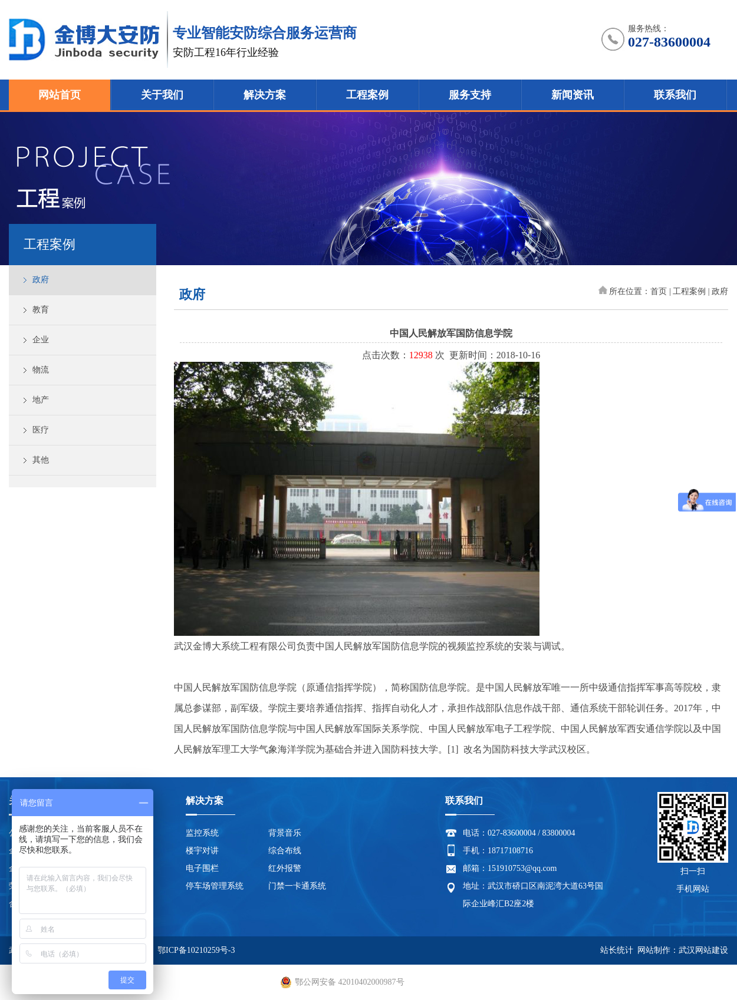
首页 (658, 291)
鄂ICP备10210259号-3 (196, 950)
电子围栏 (202, 868)
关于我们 (162, 95)
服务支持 (470, 95)
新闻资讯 (572, 95)
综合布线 (284, 850)
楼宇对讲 (202, 850)
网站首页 (59, 95)
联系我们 (675, 95)
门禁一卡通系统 (297, 886)
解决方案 (265, 95)
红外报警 (284, 868)
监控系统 (202, 833)
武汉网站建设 (703, 950)
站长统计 (616, 950)
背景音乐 (284, 833)
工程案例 (367, 95)
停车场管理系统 (215, 886)
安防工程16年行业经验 (226, 52)
